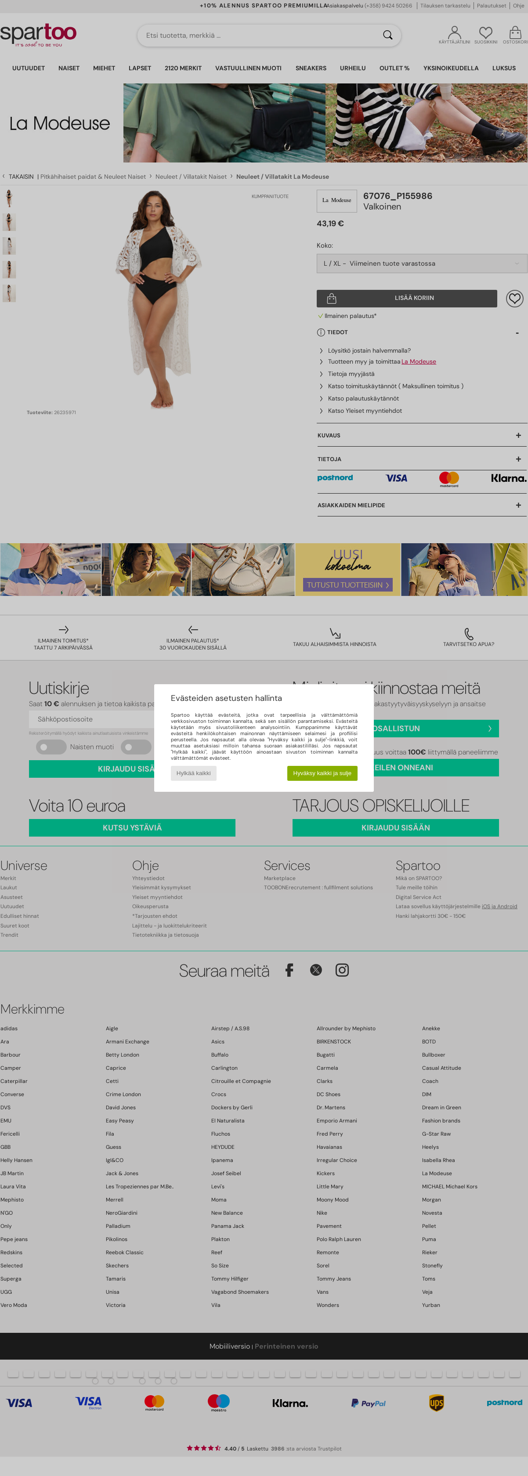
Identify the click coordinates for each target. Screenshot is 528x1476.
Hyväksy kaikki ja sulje (322, 773)
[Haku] (388, 36)
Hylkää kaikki (194, 773)
